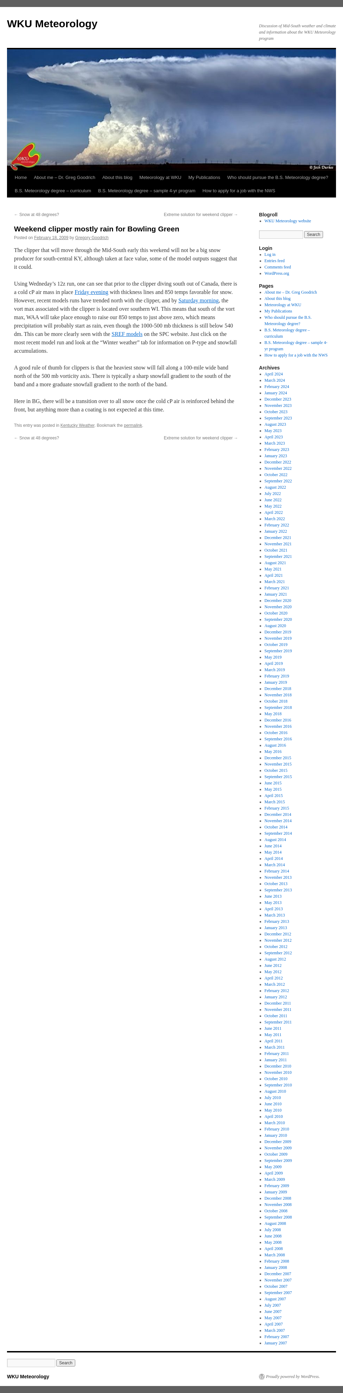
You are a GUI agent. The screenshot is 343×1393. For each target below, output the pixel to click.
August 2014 (275, 839)
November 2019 (278, 638)
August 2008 (275, 1223)
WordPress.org (277, 273)
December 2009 (278, 1141)
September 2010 (278, 1085)
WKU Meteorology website (288, 220)
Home (21, 177)
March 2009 (275, 1179)
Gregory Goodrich (91, 237)
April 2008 (274, 1248)
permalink (133, 425)
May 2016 (273, 751)
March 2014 (275, 864)
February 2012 (277, 990)
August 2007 (275, 1299)
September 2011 (278, 1022)
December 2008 (278, 1198)
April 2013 (274, 908)
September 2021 (278, 556)
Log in (270, 254)
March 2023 (275, 443)
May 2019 (273, 657)
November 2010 (278, 1072)
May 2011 (273, 1034)
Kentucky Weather (77, 425)
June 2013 (273, 896)
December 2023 (278, 399)
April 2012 (274, 978)
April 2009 (274, 1173)
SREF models (127, 334)
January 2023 (276, 455)
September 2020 (278, 619)
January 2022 (276, 531)
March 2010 (275, 1122)
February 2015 (277, 808)
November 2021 (278, 543)
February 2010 (277, 1129)
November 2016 (278, 726)
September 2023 (278, 418)
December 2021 (278, 537)
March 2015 (275, 801)
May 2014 (273, 852)
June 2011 (273, 1028)
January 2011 (276, 1059)
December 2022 (278, 462)
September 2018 (278, 707)
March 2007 (275, 1330)
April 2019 (274, 663)
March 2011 (275, 1047)
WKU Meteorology (52, 23)
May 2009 (273, 1166)
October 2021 (276, 550)
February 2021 (277, 588)
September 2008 (278, 1217)
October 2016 (276, 732)
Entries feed (275, 260)
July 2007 (273, 1305)
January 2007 (276, 1343)
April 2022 (274, 512)
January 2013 (276, 927)
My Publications (204, 177)
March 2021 (275, 581)
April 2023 (274, 437)
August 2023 (275, 424)
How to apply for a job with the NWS (238, 190)
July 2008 (273, 1229)
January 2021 (276, 594)
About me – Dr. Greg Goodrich (65, 177)
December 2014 (278, 814)
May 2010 (273, 1110)
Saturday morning (198, 300)
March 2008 (275, 1254)
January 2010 (276, 1135)
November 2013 (278, 877)
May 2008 (273, 1242)
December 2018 (278, 688)
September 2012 (278, 952)
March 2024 (275, 380)
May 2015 (273, 789)
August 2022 (275, 487)
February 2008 (277, 1261)
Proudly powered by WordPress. (293, 1376)
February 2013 (277, 921)
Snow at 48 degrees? (36, 214)
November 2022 (278, 468)
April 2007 (274, 1324)
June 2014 (273, 845)
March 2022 (275, 518)
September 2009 (278, 1160)
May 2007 (273, 1317)
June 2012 (273, 965)
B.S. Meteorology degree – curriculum (53, 190)
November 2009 (278, 1148)
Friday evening (91, 292)
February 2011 (277, 1053)
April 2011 (274, 1041)
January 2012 (276, 997)
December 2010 (278, 1066)
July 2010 (273, 1097)
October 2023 (276, 411)
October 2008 (276, 1210)
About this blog (117, 177)
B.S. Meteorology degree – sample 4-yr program (146, 190)
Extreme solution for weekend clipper (201, 214)
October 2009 (276, 1154)
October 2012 (276, 946)
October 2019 (276, 644)
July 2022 (273, 493)
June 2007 (273, 1311)
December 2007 (278, 1273)
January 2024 (276, 392)
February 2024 (277, 386)
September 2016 (278, 739)
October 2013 (276, 883)
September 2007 (278, 1292)
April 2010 (274, 1116)
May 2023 (273, 430)
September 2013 (278, 890)
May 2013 (273, 902)
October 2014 (276, 827)
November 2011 (278, 1009)
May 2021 (273, 569)
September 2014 (278, 833)
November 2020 (278, 606)
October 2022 (276, 474)
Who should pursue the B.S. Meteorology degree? (277, 177)
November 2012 (278, 940)
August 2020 (275, 625)
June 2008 (273, 1236)
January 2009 (276, 1192)
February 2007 (277, 1336)
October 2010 (276, 1078)
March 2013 (275, 915)
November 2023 (278, 405)
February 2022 (277, 525)
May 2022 (273, 506)
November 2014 (278, 820)
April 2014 (274, 858)
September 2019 (278, 650)
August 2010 (275, 1091)
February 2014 (277, 871)
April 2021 (274, 575)
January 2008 (276, 1267)
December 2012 (278, 934)
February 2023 (277, 449)
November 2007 (278, 1280)
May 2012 (273, 971)
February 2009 (277, 1185)
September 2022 (278, 481)
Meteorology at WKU (160, 177)
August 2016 (275, 745)
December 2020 (278, 600)
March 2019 (275, 669)
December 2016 (278, 720)
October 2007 (276, 1286)
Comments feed (278, 267)
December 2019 (278, 632)
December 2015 (278, 757)
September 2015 (278, 776)
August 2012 (275, 959)
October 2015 (276, 770)
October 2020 (276, 613)
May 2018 (273, 713)
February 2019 (277, 676)
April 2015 (274, 795)
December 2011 (278, 1003)
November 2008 (278, 1204)
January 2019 (276, 682)
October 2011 (276, 1015)
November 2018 (278, 694)
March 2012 (275, 984)
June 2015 (273, 783)
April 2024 (274, 374)
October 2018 (276, 701)
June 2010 (273, 1103)
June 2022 (273, 499)
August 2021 (275, 562)
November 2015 (278, 764)
